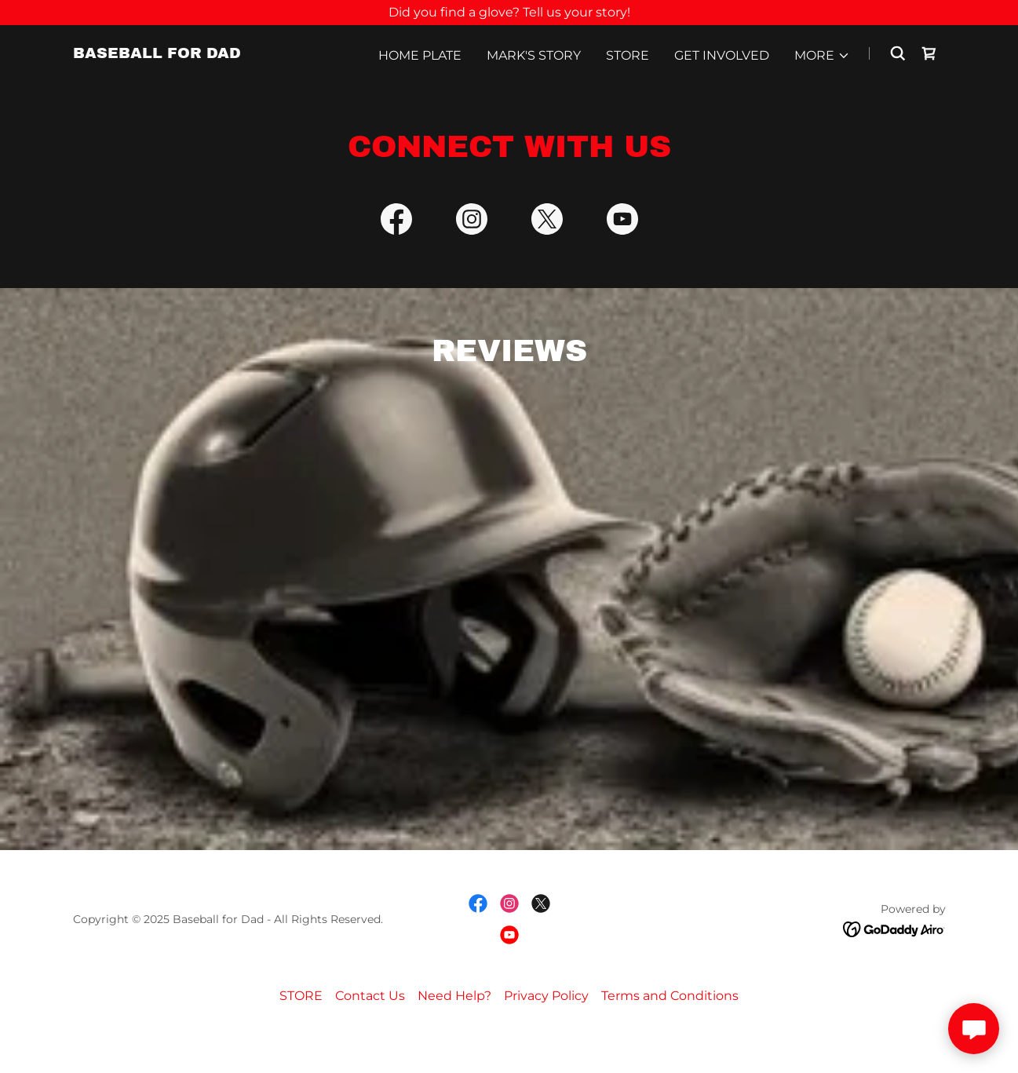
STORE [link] (627, 55)
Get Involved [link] (721, 55)
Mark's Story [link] (534, 55)
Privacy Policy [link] (546, 1034)
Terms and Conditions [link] (670, 1034)
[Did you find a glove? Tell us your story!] (509, 12)
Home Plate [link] (420, 55)
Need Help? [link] (454, 1034)
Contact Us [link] (370, 1034)
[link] (157, 53)
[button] (822, 55)
